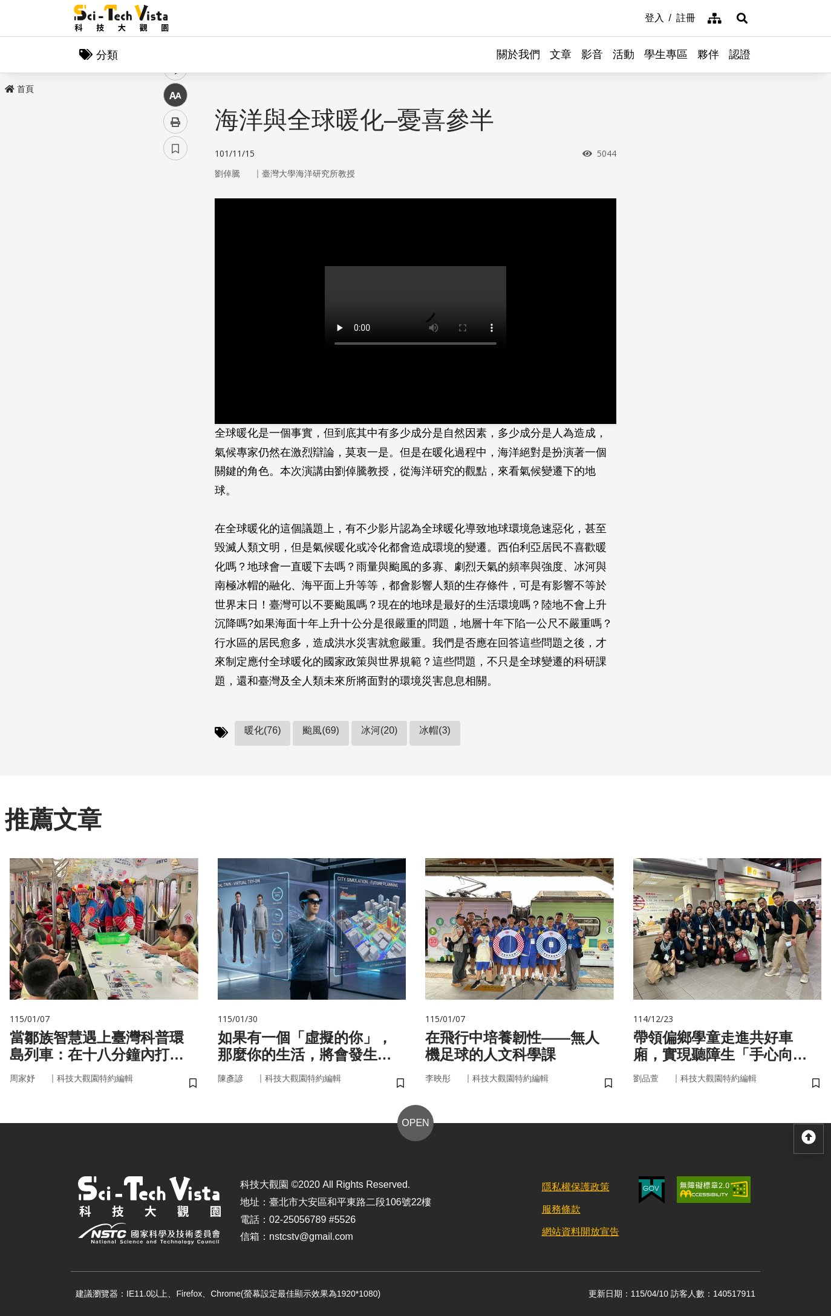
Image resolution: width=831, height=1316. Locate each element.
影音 (592, 54)
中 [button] (175, 311)
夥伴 (708, 54)
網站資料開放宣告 (580, 1231)
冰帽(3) (435, 730)
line (171, 284)
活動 (623, 54)
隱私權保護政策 (576, 1187)
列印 (175, 337)
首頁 (19, 89)
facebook (175, 231)
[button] (742, 18)
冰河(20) (379, 730)
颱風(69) (320, 730)
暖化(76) (262, 730)
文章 (561, 54)
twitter (175, 258)
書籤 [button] (175, 364)
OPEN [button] (415, 1123)
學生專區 (666, 54)
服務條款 (561, 1209)
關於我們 (518, 54)
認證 (740, 54)
